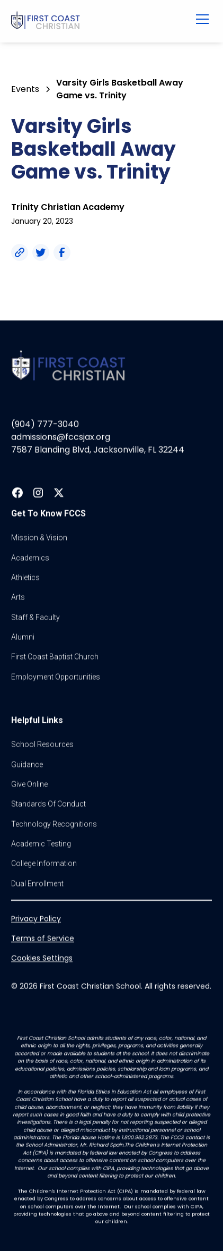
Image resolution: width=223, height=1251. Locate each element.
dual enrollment (37, 884)
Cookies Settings (42, 958)
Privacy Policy (36, 919)
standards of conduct (48, 804)
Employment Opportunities (55, 677)
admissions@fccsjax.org (60, 437)
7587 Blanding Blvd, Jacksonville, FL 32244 (97, 450)
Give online (29, 784)
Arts (18, 597)
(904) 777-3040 (45, 424)
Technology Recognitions (54, 824)
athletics (25, 577)
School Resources (42, 744)
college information (44, 863)
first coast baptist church (55, 657)
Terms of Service (42, 938)
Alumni (22, 637)
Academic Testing (41, 844)
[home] (93, 21)
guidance (27, 764)
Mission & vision (39, 538)
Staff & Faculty (35, 617)
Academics (30, 557)
